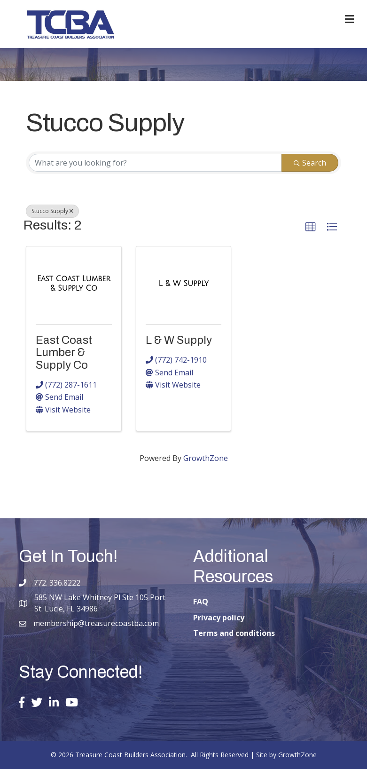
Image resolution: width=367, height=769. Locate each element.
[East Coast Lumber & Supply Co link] (74, 283)
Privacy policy (218, 617)
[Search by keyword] (155, 163)
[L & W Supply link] (183, 283)
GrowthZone (205, 458)
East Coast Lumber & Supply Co (64, 352)
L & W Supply (179, 340)
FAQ (200, 601)
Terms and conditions (234, 633)
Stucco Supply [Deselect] (52, 211)
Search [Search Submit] (310, 163)
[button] (310, 227)
